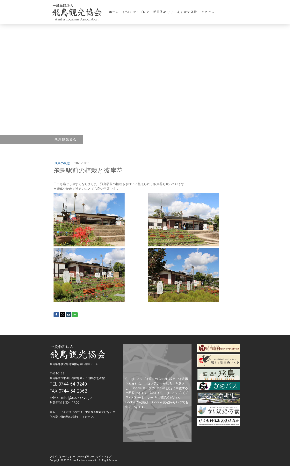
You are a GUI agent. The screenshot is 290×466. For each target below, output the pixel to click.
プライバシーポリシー (62, 456)
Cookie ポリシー (85, 456)
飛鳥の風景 (62, 163)
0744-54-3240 (72, 384)
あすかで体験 (187, 11)
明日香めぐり (163, 11)
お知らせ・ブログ (136, 11)
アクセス (207, 11)
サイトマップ (103, 456)
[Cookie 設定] (160, 402)
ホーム (114, 11)
